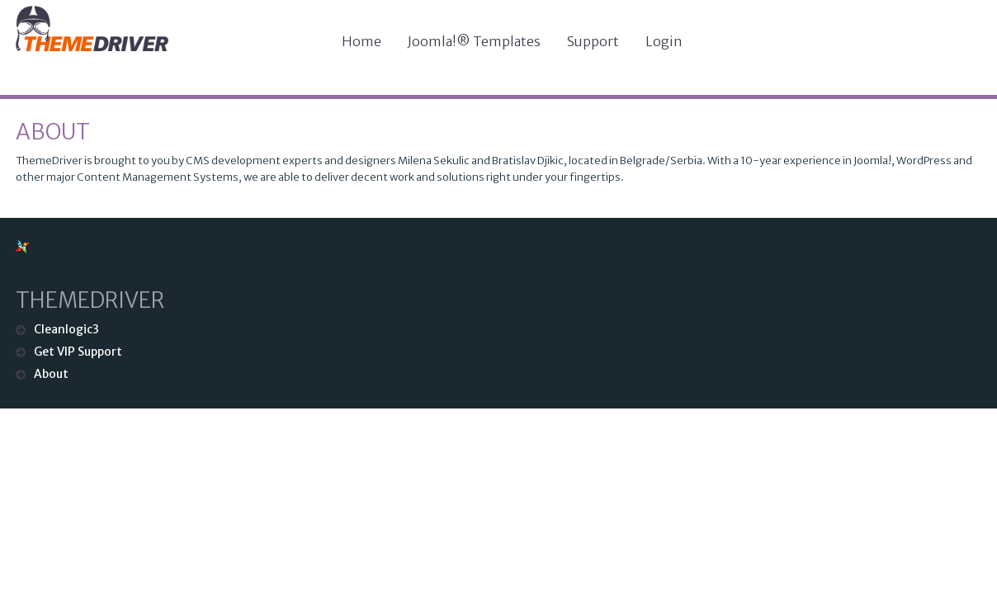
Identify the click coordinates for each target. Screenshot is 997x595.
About (53, 131)
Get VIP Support (78, 351)
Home (361, 41)
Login (664, 41)
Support (593, 41)
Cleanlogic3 (66, 329)
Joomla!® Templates (474, 41)
